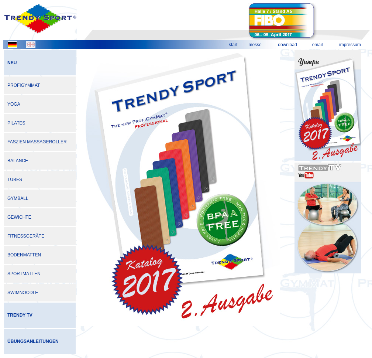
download (287, 44)
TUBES (14, 179)
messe (254, 44)
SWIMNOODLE (22, 292)
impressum (350, 44)
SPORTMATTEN (24, 273)
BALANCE (17, 160)
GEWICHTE (19, 217)
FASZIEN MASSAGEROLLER (37, 141)
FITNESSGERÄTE (25, 236)
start (233, 44)
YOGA (13, 104)
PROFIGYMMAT (23, 85)
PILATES (16, 123)
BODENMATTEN (24, 255)
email (317, 44)
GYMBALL (17, 198)
